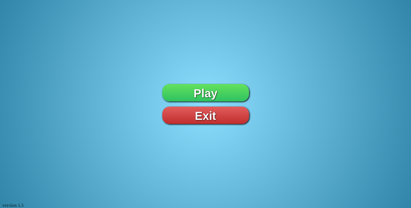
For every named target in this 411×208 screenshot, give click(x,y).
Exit (205, 115)
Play (205, 93)
